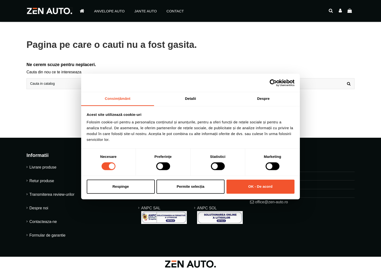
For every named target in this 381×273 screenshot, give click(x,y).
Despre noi (38, 210)
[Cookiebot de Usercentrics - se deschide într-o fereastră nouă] (273, 82)
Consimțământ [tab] (117, 98)
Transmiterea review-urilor (51, 196)
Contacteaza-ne (43, 223)
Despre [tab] (263, 98)
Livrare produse (42, 169)
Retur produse (41, 182)
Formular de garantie (47, 237)
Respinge (121, 186)
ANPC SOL (220, 217)
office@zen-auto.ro (271, 203)
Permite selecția (190, 186)
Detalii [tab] (190, 98)
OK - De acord (260, 186)
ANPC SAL (164, 217)
